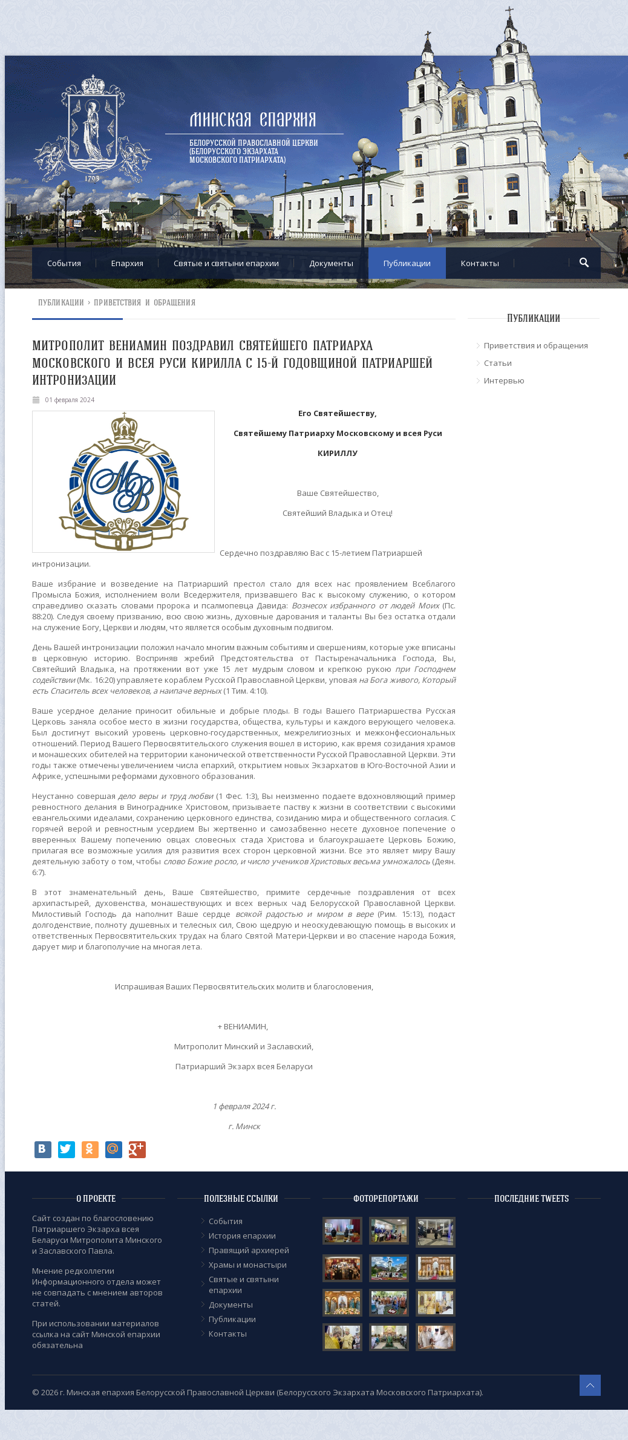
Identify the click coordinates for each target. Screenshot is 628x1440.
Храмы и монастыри (248, 1264)
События (64, 263)
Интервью (504, 380)
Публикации (407, 263)
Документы (331, 263)
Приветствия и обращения (144, 302)
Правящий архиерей (249, 1250)
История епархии (242, 1235)
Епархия (127, 263)
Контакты (480, 263)
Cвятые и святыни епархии (226, 263)
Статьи (498, 362)
